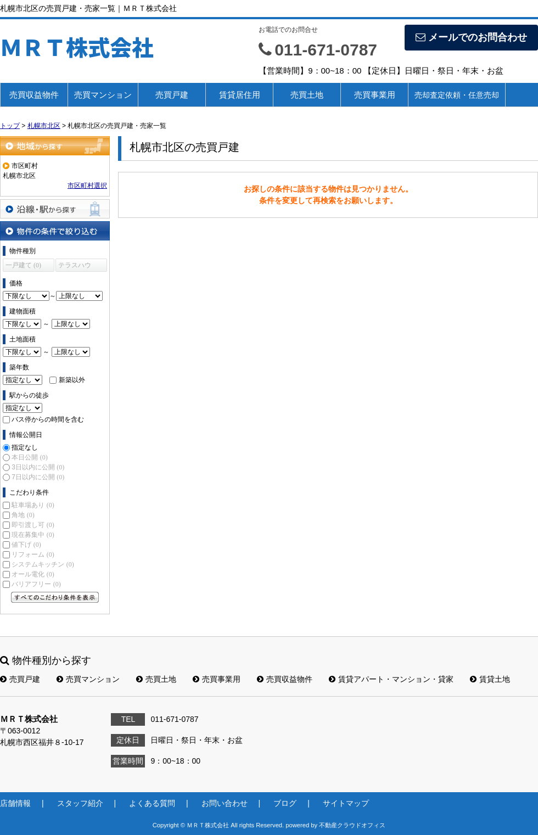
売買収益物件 (34, 94)
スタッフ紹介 (80, 803)
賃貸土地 (490, 679)
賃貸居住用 (239, 94)
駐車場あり (33, 505)
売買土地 (306, 94)
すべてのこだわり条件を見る (55, 597)
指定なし (25, 447)
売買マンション (103, 94)
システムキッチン (43, 564)
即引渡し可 (33, 525)
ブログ (284, 803)
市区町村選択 (87, 185)
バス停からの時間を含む (48, 419)
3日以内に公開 (38, 467)
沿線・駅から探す (55, 208)
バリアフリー (36, 584)
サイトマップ (346, 803)
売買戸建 (171, 94)
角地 (23, 515)
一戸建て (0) (23, 265)
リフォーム (33, 554)
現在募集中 (33, 535)
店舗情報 (15, 803)
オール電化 (33, 574)
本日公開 (29, 457)
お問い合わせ (224, 803)
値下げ (26, 544)
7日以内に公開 (38, 477)
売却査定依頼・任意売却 (456, 95)
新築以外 (72, 380)
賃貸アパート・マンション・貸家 (391, 679)
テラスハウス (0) (74, 266)
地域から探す (55, 145)
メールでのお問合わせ (471, 37)
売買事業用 (374, 94)
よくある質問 (152, 803)
